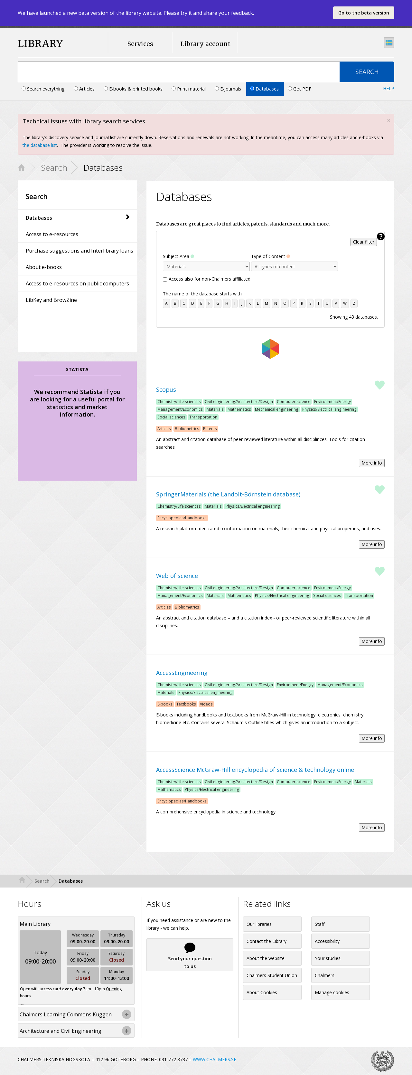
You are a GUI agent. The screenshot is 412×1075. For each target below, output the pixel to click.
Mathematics (239, 409)
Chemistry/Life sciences (179, 401)
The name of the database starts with (202, 294)
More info (371, 463)
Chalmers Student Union (272, 975)
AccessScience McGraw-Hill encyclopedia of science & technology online (255, 769)
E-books (165, 703)
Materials (215, 409)
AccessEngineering (182, 673)
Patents (210, 428)
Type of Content (270, 256)
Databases (265, 89)
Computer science (293, 401)
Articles (85, 89)
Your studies (328, 958)
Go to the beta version (363, 13)
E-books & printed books (134, 89)
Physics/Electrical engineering (329, 409)
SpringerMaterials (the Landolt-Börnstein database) (228, 494)
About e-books (44, 267)
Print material (189, 89)
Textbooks (186, 703)
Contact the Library (266, 941)
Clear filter (363, 242)
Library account (205, 44)
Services (140, 44)
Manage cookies (332, 992)
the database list (40, 145)
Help (388, 88)
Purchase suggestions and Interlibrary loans (79, 250)
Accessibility (327, 941)
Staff (319, 924)
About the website (266, 958)
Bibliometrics (187, 428)
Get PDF (299, 89)
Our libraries (259, 924)
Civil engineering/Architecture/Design (239, 401)
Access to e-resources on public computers (77, 283)
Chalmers (324, 975)
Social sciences (171, 416)
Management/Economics (180, 409)
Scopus (166, 389)
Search (54, 167)
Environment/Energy (332, 401)
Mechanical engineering (276, 409)
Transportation (203, 416)
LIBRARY (40, 43)
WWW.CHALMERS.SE (214, 1059)
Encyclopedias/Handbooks (182, 517)
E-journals (228, 89)
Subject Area (178, 256)
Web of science (177, 576)
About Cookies (262, 992)
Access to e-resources (52, 234)
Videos (206, 703)
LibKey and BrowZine (51, 299)
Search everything (44, 89)
